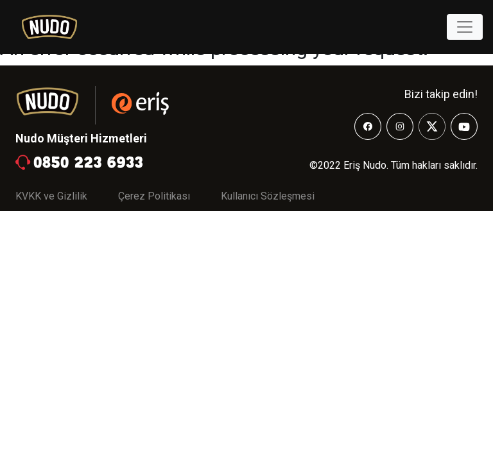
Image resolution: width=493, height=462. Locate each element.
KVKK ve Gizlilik (51, 196)
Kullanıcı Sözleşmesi (268, 196)
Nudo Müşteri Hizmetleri (81, 138)
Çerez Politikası (154, 196)
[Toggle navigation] (465, 27)
